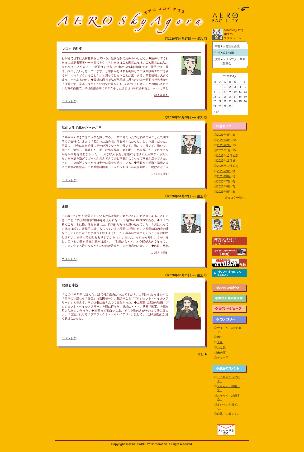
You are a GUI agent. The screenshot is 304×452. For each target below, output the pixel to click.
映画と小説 (70, 285)
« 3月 (217, 111)
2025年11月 (224, 160)
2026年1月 (224, 150)
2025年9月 (224, 171)
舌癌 (65, 206)
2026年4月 (224, 134)
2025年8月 (224, 176)
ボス (200, 38)
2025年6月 (224, 186)
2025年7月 (224, 181)
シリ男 (221, 347)
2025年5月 (224, 191)
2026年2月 (224, 145)
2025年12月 (224, 155)
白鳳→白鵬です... (228, 413)
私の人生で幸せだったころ (82, 128)
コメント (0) (69, 101)
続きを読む (161, 95)
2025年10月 (224, 166)
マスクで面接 (72, 49)
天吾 (220, 342)
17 (235, 96)
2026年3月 (224, 140)
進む (201, 354)
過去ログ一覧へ (235, 197)
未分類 (221, 352)
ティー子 (222, 357)
